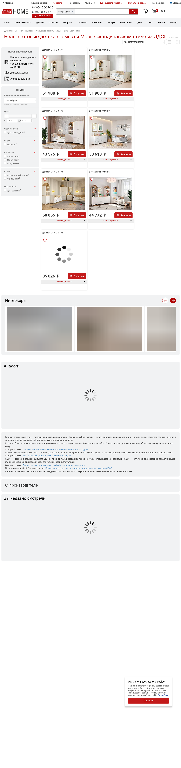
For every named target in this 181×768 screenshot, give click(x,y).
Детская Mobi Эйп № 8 (52, 233)
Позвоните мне (44, 16)
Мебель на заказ (137, 3)
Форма (20, 140)
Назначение (20, 186)
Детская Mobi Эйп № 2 (99, 50)
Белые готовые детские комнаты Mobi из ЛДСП (47, 455)
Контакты (58, 3)
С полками (13, 159)
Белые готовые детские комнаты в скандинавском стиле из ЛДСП (78, 468)
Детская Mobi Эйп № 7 (99, 172)
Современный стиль (18, 175)
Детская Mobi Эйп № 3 (52, 111)
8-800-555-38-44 (42, 11)
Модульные (13, 163)
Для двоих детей (16, 132)
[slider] (6, 116)
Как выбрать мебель (111, 3)
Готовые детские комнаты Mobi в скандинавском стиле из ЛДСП (55, 449)
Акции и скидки (39, 3)
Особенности (20, 128)
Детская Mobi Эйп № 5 (52, 172)
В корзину (79, 93)
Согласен (148, 700)
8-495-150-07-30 (42, 7)
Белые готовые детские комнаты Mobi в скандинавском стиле (54, 465)
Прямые (11, 144)
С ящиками (13, 156)
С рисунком (13, 178)
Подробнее (163, 695)
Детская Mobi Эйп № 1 (52, 50)
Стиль (20, 171)
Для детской (14, 190)
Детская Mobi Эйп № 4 (99, 111)
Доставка (75, 3)
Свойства (20, 152)
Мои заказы (158, 3)
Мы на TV (90, 3)
